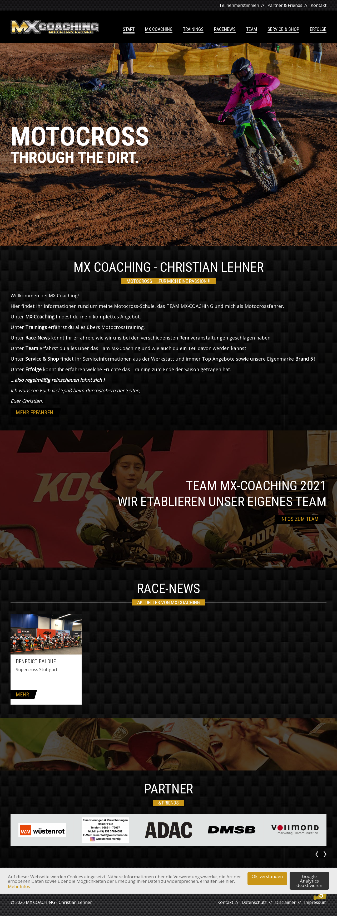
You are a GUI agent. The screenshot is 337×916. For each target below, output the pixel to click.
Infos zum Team (299, 519)
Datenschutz (254, 902)
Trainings (193, 29)
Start (129, 29)
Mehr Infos (19, 886)
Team (251, 29)
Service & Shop (283, 29)
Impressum (315, 902)
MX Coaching (158, 29)
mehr (22, 694)
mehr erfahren (34, 412)
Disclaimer (285, 902)
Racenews (225, 29)
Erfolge (318, 29)
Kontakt (318, 5)
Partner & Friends (284, 5)
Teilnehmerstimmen (239, 5)
